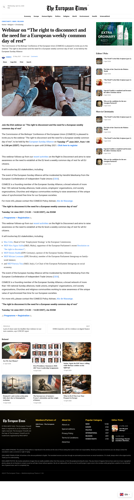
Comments (34, 56)
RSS (9, 8)
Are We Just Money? (10, 361)
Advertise (66, 442)
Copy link (13, 62)
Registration (23, 217)
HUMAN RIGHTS (91, 439)
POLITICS (88, 430)
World (74, 16)
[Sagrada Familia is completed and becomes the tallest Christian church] (99, 93)
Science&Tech (105, 16)
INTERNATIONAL (91, 433)
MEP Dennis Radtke (12, 253)
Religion (66, 16)
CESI (56, 178)
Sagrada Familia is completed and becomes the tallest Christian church (117, 91)
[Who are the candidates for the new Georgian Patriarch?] (99, 103)
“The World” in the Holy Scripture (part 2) (117, 59)
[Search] (4, 7)
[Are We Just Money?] (16, 350)
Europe (36, 16)
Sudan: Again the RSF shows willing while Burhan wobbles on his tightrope (77, 365)
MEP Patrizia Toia (15, 263)
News (14, 21)
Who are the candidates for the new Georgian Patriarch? (115, 102)
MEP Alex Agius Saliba (14, 245)
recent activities (41, 156)
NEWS (87, 424)
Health (94, 16)
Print (21, 62)
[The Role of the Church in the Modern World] (99, 72)
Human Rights (47, 16)
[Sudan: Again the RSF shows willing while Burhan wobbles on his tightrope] (76, 351)
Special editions (68, 429)
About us (65, 424)
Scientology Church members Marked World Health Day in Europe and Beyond (123, 441)
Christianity (6, 21)
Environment (84, 16)
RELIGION (88, 436)
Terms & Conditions (70, 437)
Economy (27, 16)
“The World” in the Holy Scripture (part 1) (117, 80)
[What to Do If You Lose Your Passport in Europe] (76, 384)
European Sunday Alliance (41, 142)
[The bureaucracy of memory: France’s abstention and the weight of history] (46, 384)
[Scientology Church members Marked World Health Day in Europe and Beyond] (113, 438)
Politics (58, 16)
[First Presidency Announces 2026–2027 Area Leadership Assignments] (46, 353)
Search (29, 62)
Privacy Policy (67, 433)
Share (5, 62)
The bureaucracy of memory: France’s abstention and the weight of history (45, 398)
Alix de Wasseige (65, 201)
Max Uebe (8, 242)
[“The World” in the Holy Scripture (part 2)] (99, 61)
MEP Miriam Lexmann (14, 256)
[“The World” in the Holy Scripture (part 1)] (99, 82)
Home (4, 24)
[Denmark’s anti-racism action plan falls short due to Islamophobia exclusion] (16, 384)
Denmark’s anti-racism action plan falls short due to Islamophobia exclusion (15, 398)
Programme (9, 217)
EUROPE (88, 427)
